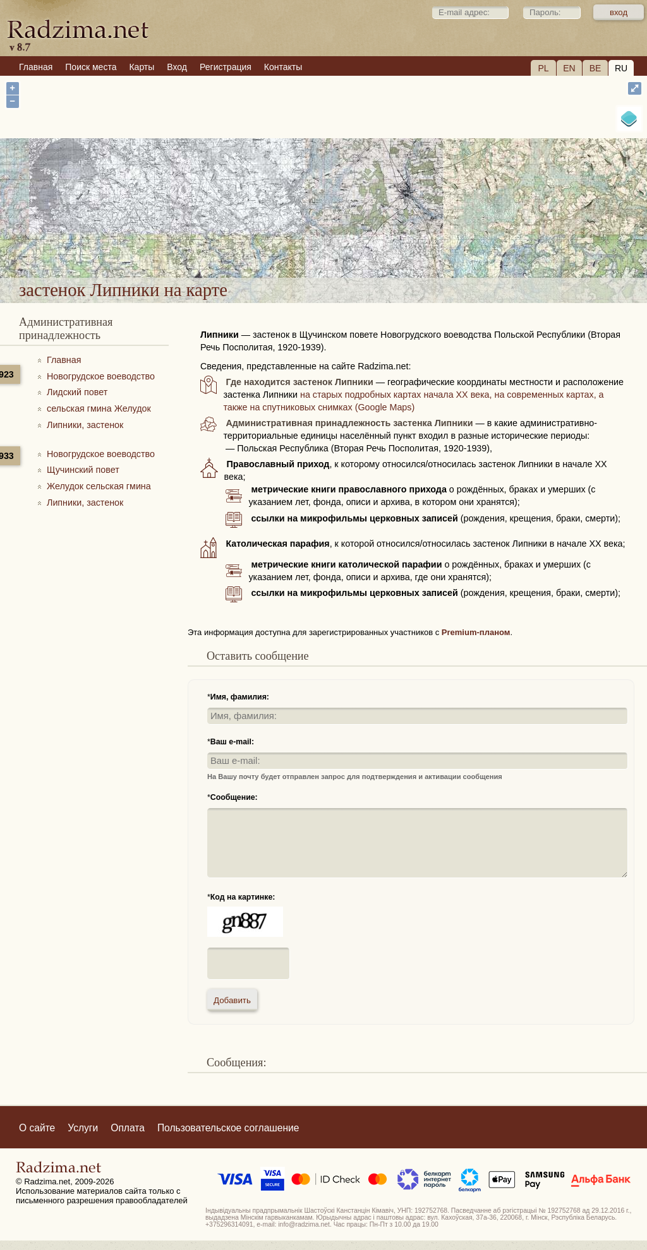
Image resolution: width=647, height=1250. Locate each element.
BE (596, 68)
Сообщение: (234, 797)
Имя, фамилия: (239, 697)
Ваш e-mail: (232, 741)
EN (569, 68)
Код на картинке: (242, 897)
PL (543, 68)
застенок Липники (376, 244)
